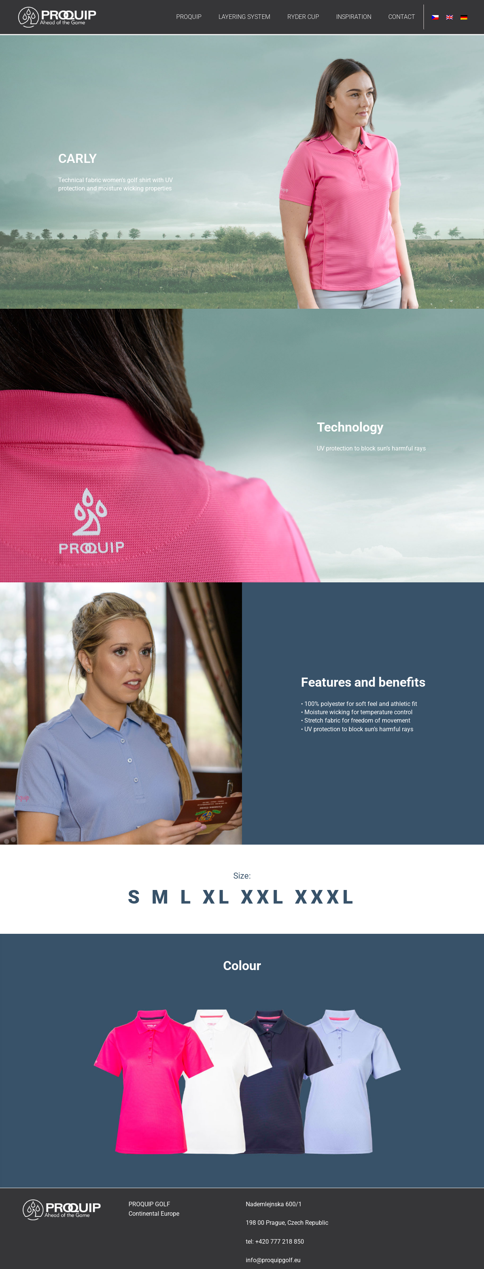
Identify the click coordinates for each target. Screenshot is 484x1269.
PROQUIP (189, 16)
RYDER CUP (303, 16)
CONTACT (401, 16)
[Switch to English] (449, 17)
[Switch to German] (464, 17)
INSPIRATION (353, 16)
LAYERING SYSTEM (244, 16)
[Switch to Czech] (435, 17)
